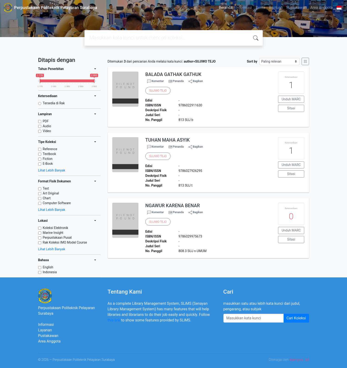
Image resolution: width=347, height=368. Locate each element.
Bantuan (276, 7)
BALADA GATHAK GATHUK (173, 74)
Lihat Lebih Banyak (51, 170)
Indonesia (50, 272)
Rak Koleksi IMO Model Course (65, 242)
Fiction (48, 159)
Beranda (225, 7)
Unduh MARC (291, 99)
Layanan (45, 330)
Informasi (244, 7)
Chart (47, 198)
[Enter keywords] (253, 318)
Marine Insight (53, 233)
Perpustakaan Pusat (57, 237)
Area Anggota (321, 7)
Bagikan (195, 81)
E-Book (48, 163)
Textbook (49, 154)
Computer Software (57, 203)
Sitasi (291, 108)
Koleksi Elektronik (55, 228)
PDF (46, 121)
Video (47, 131)
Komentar (155, 81)
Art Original (51, 193)
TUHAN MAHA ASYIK (167, 140)
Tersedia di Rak (54, 103)
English (48, 267)
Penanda (178, 81)
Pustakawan (296, 7)
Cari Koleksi (296, 318)
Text (46, 188)
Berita (260, 7)
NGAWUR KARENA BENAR (172, 205)
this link (114, 320)
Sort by (252, 61)
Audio (47, 126)
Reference (50, 149)
